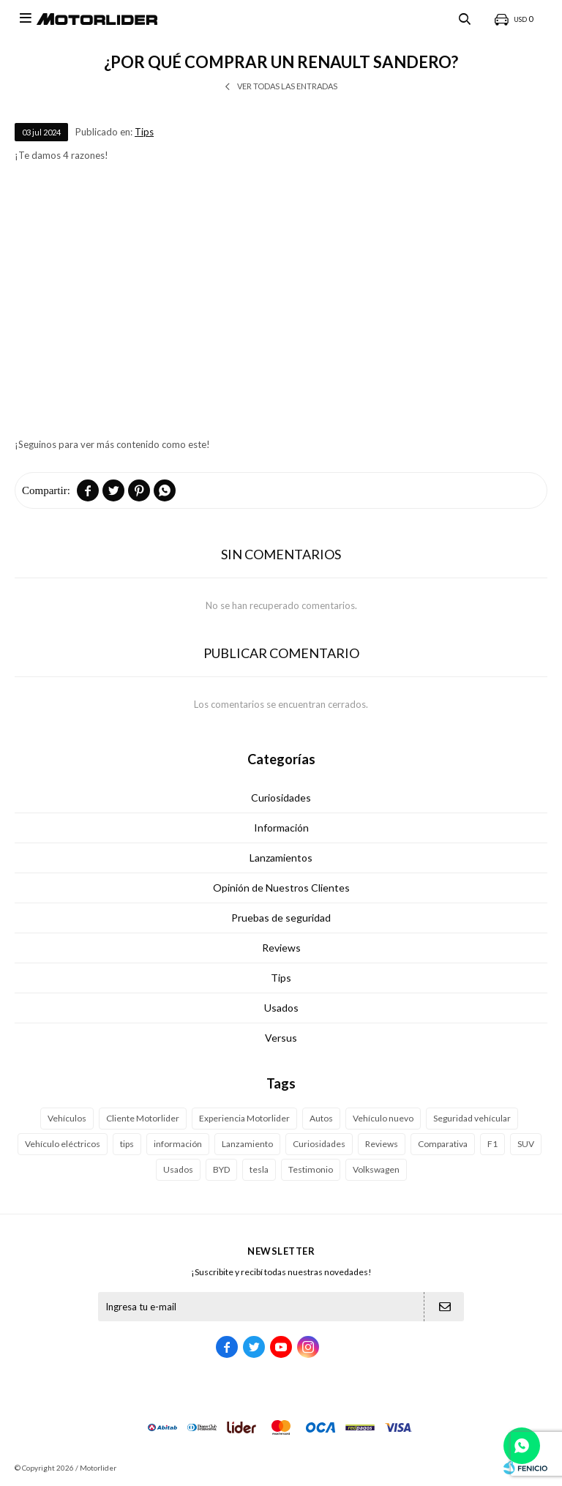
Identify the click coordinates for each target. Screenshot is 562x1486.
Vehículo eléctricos (62, 1143)
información (178, 1143)
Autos (321, 1118)
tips (127, 1143)
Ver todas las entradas (287, 86)
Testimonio (310, 1169)
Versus (281, 1037)
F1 (492, 1143)
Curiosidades (281, 797)
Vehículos (67, 1118)
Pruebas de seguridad (281, 917)
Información (281, 827)
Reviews (281, 947)
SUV (525, 1143)
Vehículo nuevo (383, 1118)
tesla (259, 1169)
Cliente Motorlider (142, 1118)
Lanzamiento (247, 1143)
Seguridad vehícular (472, 1118)
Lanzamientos (281, 857)
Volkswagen (376, 1169)
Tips (144, 132)
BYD (221, 1169)
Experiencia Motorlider (244, 1118)
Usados (281, 1007)
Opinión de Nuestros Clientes (281, 887)
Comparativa (443, 1143)
